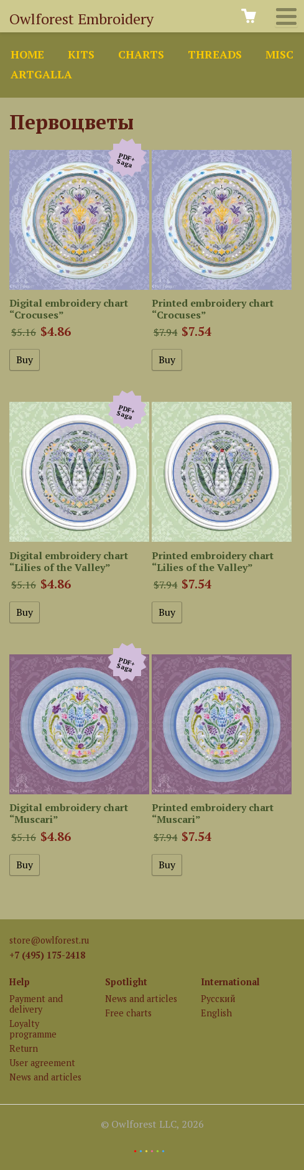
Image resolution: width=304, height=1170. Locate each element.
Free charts (128, 1013)
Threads (215, 54)
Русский (218, 999)
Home (27, 54)
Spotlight (126, 982)
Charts (141, 54)
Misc (279, 54)
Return (23, 1048)
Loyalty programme (33, 1029)
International (230, 982)
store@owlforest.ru (49, 940)
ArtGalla (41, 74)
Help (19, 982)
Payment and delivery (36, 1004)
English (216, 1013)
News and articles (45, 1077)
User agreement (42, 1063)
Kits (81, 54)
